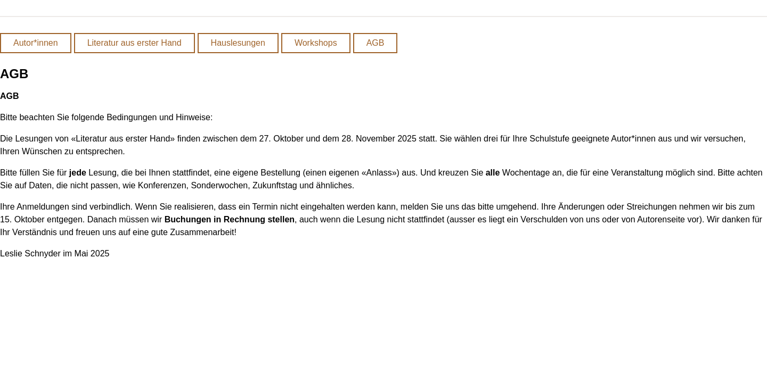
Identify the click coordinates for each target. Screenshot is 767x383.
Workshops (316, 42)
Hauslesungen (238, 42)
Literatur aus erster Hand (134, 42)
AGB (375, 42)
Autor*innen (35, 42)
